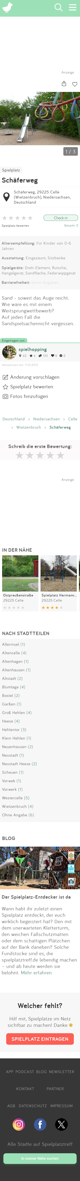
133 (43, 356)
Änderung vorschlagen (35, 377)
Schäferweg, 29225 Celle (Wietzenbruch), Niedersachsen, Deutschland (42, 197)
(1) (22, 644)
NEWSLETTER (61, 1071)
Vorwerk (9, 789)
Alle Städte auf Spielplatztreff (40, 1144)
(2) (20, 678)
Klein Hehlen (13, 738)
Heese (7, 721)
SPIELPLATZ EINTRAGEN (40, 1039)
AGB (11, 1105)
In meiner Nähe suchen (40, 1158)
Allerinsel (10, 644)
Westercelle (12, 797)
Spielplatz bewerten (15, 225)
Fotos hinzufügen (29, 396)
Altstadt (9, 678)
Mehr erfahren (36, 972)
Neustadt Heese (16, 763)
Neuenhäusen (14, 746)
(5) (27, 797)
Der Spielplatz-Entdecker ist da (36, 897)
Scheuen (10, 772)
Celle (72, 418)
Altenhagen (12, 661)
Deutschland (14, 418)
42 (22, 356)
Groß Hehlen (13, 712)
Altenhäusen (13, 669)
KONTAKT (25, 1088)
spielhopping (33, 349)
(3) (23, 729)
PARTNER (55, 1088)
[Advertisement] (42, 508)
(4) (24, 652)
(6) (31, 814)
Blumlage (10, 686)
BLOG (41, 1071)
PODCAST (25, 1071)
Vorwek (8, 780)
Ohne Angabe (14, 814)
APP (9, 1071)
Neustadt (10, 755)
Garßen (9, 704)
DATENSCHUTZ (33, 1105)
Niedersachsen (46, 418)
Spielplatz (11, 170)
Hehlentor (11, 729)
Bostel (7, 695)
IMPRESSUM (61, 1105)
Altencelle (11, 652)
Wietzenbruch (28, 427)
